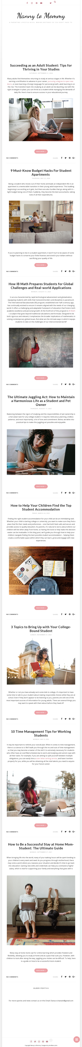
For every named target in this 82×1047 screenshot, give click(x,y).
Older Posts (40, 988)
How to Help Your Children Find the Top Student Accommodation (41, 507)
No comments (12, 158)
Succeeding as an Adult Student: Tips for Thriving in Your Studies (41, 67)
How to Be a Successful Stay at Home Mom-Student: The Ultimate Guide (41, 846)
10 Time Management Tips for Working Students (41, 733)
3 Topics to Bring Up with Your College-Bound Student (41, 629)
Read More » (41, 151)
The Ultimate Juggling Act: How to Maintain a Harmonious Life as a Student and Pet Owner (41, 401)
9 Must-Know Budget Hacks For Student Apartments (41, 172)
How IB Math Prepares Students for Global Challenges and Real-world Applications (41, 286)
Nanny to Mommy (41, 15)
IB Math (72, 311)
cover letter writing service (46, 758)
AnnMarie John (53, 1045)
